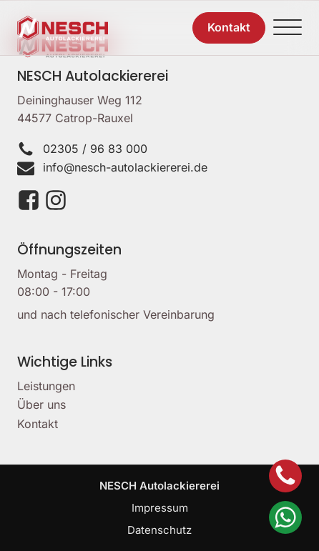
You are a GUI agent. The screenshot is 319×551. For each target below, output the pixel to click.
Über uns (41, 404)
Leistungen (46, 386)
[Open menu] (287, 27)
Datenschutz (159, 530)
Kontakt (37, 424)
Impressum (160, 508)
